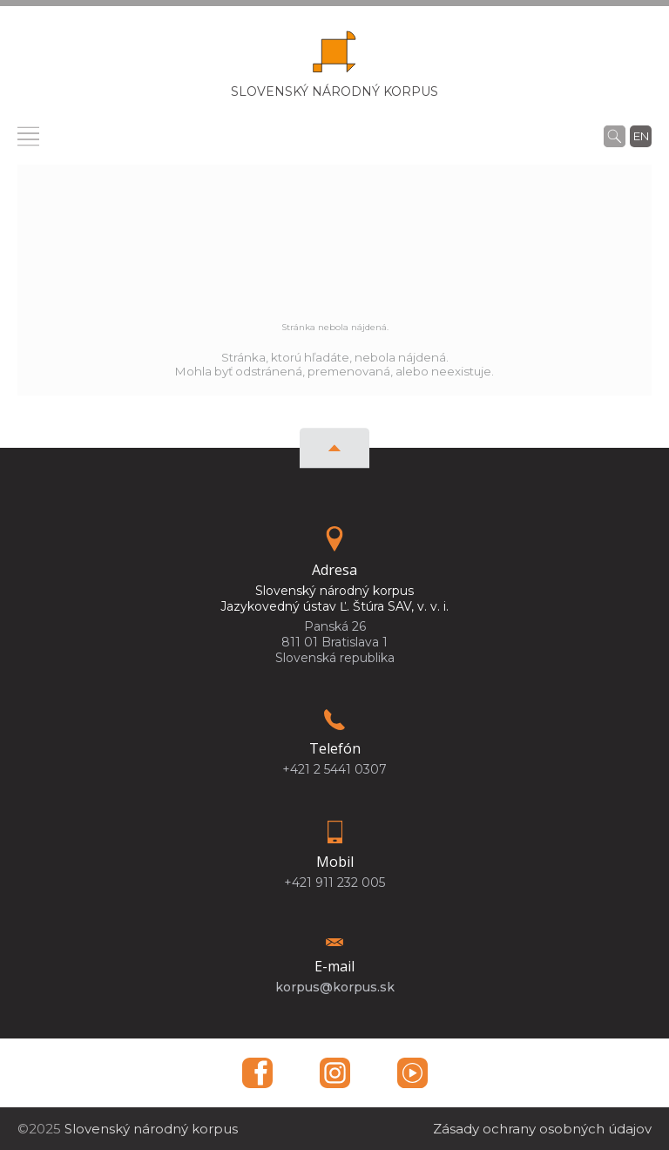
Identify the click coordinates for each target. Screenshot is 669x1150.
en (641, 136)
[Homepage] (334, 57)
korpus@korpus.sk (335, 987)
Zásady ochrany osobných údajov (542, 1128)
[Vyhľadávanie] (614, 136)
